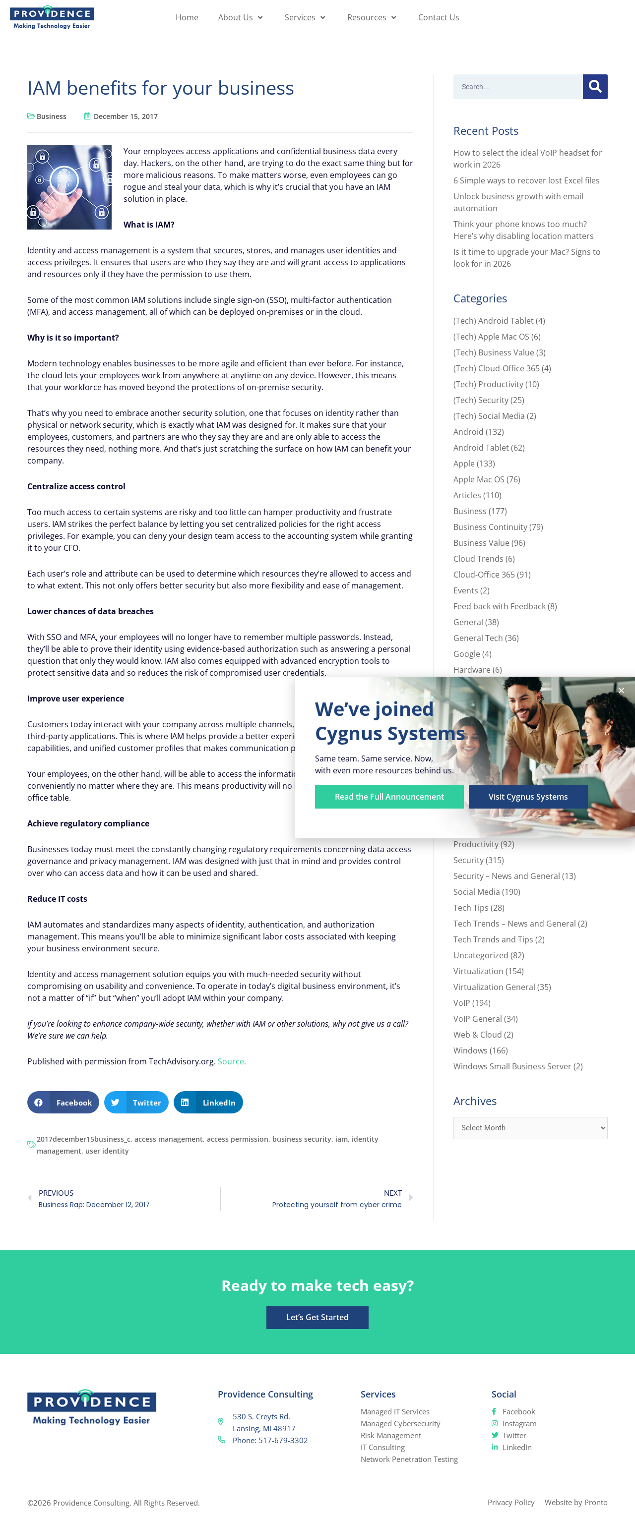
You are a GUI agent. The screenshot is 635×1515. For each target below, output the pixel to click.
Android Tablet (481, 447)
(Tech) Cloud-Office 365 (496, 368)
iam (341, 1139)
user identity (107, 1151)
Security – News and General (506, 876)
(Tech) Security (480, 400)
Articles (467, 495)
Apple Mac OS (479, 479)
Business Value (481, 542)
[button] (63, 1102)
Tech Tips (471, 907)
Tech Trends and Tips (493, 939)
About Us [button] (241, 17)
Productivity (476, 844)
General (468, 622)
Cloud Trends (478, 558)
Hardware (472, 669)
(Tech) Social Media (489, 415)
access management (168, 1139)
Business (51, 116)
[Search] (595, 86)
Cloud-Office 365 (484, 574)
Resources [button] (372, 17)
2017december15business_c (83, 1139)
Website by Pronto (576, 1502)
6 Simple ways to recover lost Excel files (526, 180)
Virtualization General (494, 987)
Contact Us (438, 17)
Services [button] (306, 17)
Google (466, 653)
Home (187, 17)
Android (468, 431)
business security (301, 1139)
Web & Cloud (477, 1034)
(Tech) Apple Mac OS (491, 336)
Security (468, 860)
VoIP (461, 1002)
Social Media (476, 891)
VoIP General (477, 1018)
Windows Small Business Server (512, 1066)
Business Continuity (490, 527)
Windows (470, 1050)
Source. (232, 1061)
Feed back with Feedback (499, 606)
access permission (237, 1139)
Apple (464, 463)
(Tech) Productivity (488, 384)
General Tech (478, 638)
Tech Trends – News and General (514, 923)
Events (465, 590)
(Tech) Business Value (493, 352)
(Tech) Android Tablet (493, 320)
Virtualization (478, 971)
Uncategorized (480, 955)
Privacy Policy (511, 1502)
